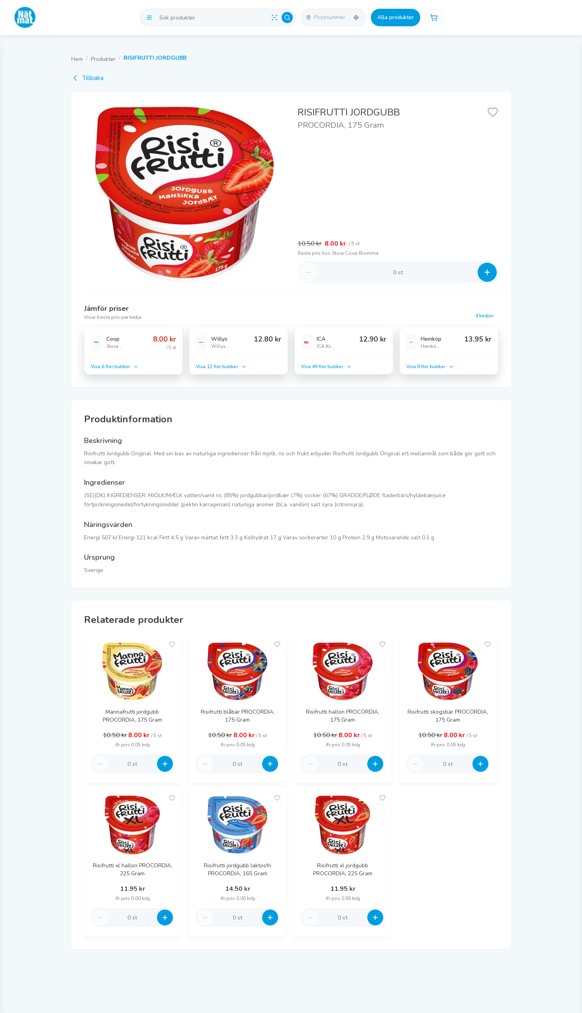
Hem (77, 59)
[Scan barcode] (274, 17)
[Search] (287, 17)
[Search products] (218, 17)
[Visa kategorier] (149, 17)
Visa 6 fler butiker (115, 366)
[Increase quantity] (487, 272)
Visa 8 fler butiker (430, 366)
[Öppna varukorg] (434, 17)
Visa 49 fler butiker (326, 366)
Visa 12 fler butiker (221, 366)
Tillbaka (87, 78)
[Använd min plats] (356, 17)
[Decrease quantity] (308, 272)
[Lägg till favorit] (492, 111)
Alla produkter (395, 17)
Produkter (103, 59)
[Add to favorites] (172, 644)
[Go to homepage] (25, 17)
